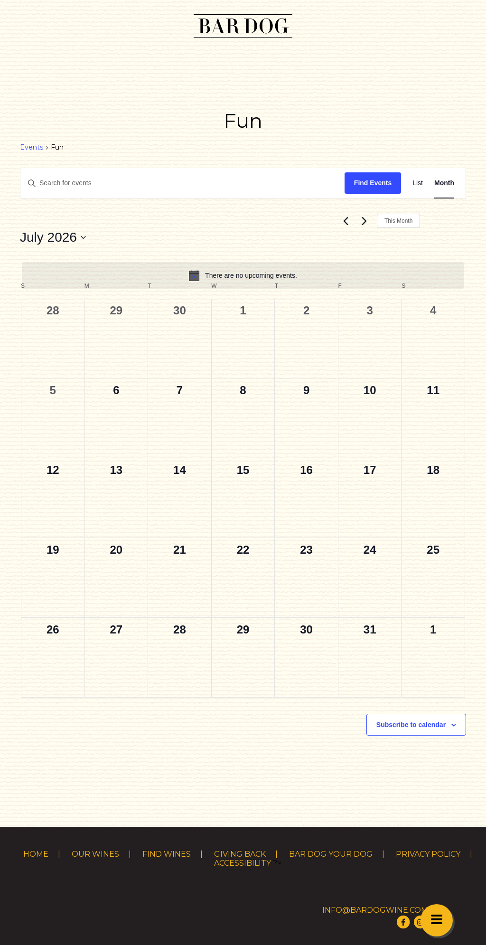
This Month (398, 220)
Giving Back (240, 854)
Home (35, 854)
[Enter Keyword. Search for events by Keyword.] (182, 183)
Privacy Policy (428, 854)
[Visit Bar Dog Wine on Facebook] (403, 921)
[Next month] (364, 221)
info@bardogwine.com (375, 910)
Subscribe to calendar (411, 724)
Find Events (373, 183)
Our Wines (95, 854)
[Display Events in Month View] (444, 183)
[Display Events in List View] (417, 183)
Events (31, 147)
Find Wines (166, 854)
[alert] (243, 275)
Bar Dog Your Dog (331, 854)
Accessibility (242, 863)
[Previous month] (345, 221)
